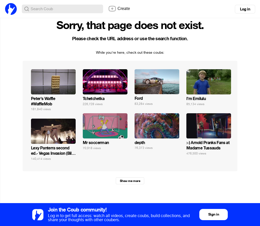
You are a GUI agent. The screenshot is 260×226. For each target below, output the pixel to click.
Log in (245, 9)
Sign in (213, 214)
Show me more (130, 181)
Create (119, 9)
